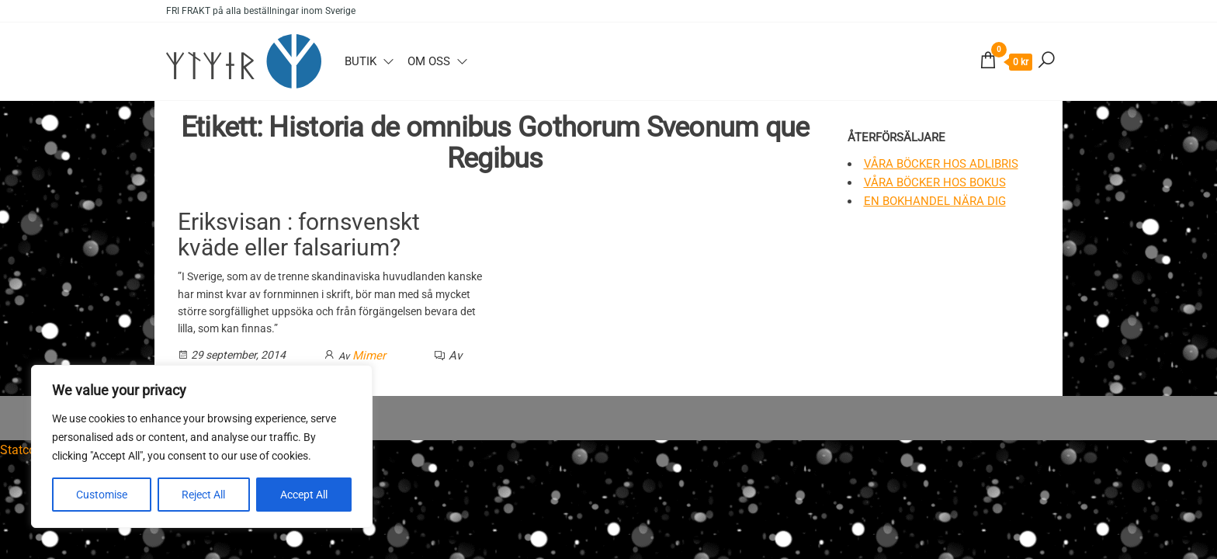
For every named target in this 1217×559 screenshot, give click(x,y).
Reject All (203, 494)
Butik (360, 61)
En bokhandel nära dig (935, 201)
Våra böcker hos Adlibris (941, 164)
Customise (101, 494)
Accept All (304, 494)
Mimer (369, 356)
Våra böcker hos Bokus (935, 182)
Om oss (428, 61)
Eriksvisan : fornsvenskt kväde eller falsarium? (299, 234)
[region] (202, 446)
